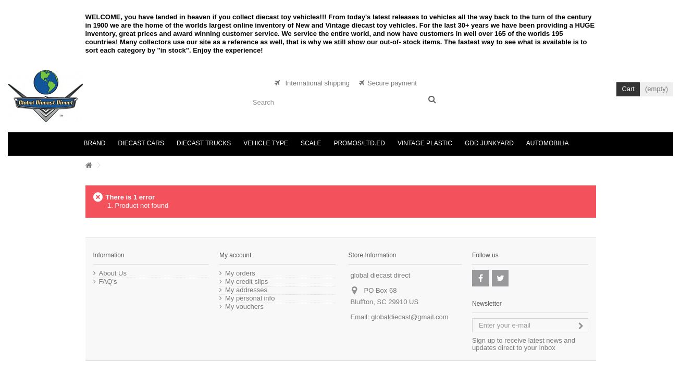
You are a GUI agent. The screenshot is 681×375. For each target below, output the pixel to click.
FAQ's (108, 282)
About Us (113, 273)
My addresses (246, 290)
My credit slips (246, 282)
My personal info (250, 298)
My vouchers (244, 307)
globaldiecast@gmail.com (409, 317)
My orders (240, 273)
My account (235, 255)
